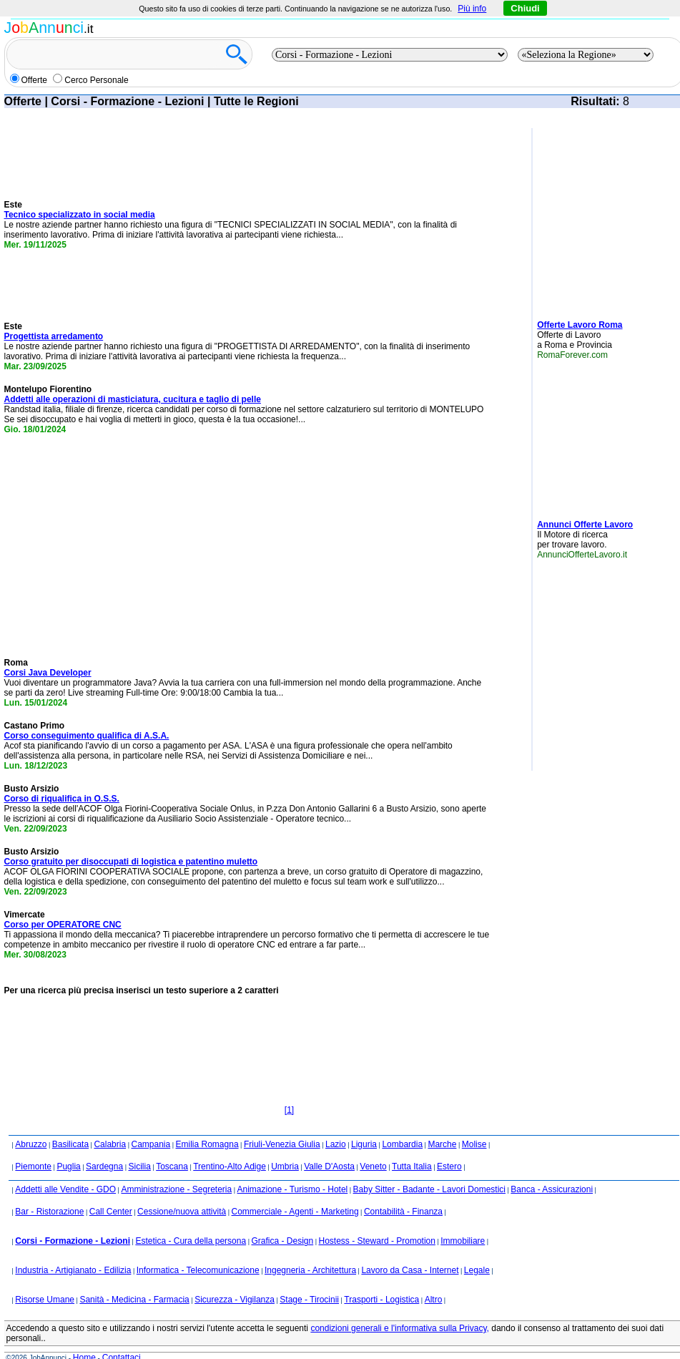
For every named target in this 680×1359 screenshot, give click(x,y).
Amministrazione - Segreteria (176, 1189)
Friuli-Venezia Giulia (282, 1144)
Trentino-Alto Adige (229, 1166)
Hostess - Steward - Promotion (377, 1241)
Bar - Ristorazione (49, 1212)
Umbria (285, 1166)
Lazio (335, 1144)
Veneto (373, 1166)
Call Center (110, 1212)
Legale (477, 1270)
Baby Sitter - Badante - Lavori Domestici (429, 1189)
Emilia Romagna (207, 1144)
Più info (472, 9)
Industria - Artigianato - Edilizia (73, 1270)
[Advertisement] (126, 543)
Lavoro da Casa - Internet (409, 1270)
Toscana (172, 1166)
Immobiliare (462, 1241)
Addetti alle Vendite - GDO (65, 1189)
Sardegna (104, 1166)
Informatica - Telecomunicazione (198, 1270)
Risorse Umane (44, 1300)
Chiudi (525, 8)
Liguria (364, 1144)
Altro (434, 1300)
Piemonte (33, 1166)
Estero (449, 1166)
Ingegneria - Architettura (310, 1270)
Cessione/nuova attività (181, 1212)
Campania (150, 1144)
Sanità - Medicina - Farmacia (134, 1300)
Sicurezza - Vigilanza (234, 1300)
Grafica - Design (282, 1241)
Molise (474, 1144)
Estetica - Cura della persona (190, 1241)
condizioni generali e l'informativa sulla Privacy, (399, 1328)
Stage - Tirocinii (309, 1300)
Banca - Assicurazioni (552, 1189)
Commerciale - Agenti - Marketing (295, 1212)
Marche (442, 1144)
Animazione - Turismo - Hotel (292, 1189)
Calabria (110, 1144)
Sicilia (139, 1166)
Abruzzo (30, 1144)
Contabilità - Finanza (403, 1212)
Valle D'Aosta (329, 1166)
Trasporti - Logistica (381, 1300)
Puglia (68, 1166)
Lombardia (402, 1144)
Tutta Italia (412, 1166)
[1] (289, 1110)
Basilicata (70, 1144)
